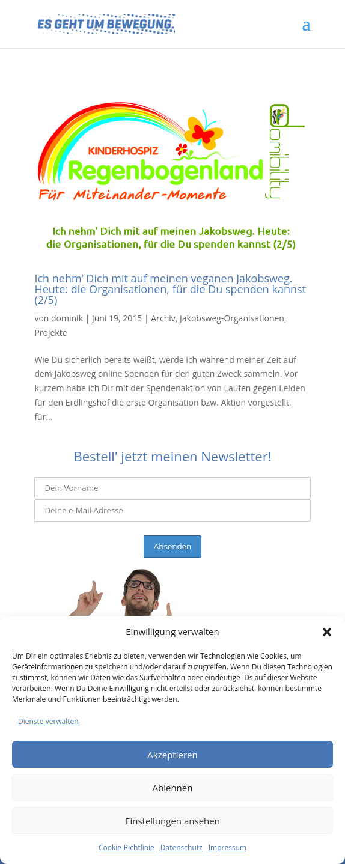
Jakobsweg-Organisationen (232, 318)
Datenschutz (181, 847)
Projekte (50, 332)
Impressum (227, 847)
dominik (67, 318)
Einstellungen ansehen (172, 821)
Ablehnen (173, 788)
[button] (327, 632)
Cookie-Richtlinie (126, 847)
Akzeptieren (172, 755)
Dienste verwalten (48, 721)
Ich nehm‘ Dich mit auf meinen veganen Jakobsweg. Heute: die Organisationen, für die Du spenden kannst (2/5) (170, 289)
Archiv (163, 318)
